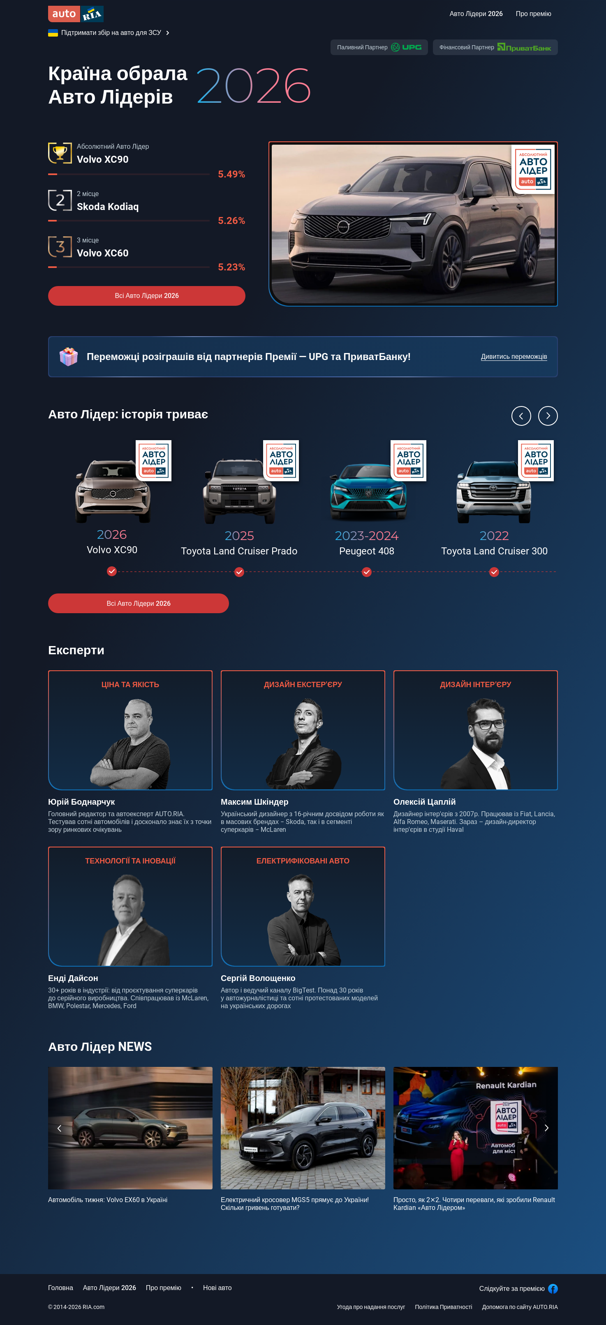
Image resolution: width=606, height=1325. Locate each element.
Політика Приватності (443, 1307)
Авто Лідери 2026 (109, 1288)
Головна (60, 1288)
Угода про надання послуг (371, 1307)
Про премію (163, 1288)
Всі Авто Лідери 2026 (146, 296)
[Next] (548, 416)
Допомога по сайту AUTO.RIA (520, 1307)
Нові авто (217, 1288)
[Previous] (521, 416)
